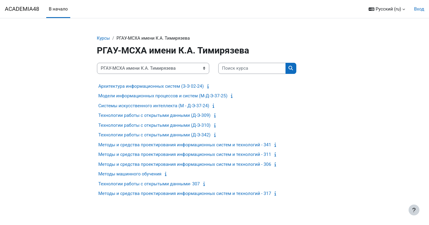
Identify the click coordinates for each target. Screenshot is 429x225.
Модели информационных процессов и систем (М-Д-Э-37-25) (163, 96)
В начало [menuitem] (58, 9)
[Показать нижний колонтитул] (414, 210)
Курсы (103, 38)
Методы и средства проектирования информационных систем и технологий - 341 (184, 144)
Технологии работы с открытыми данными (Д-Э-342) (154, 135)
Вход (419, 9)
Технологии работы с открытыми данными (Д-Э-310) (154, 125)
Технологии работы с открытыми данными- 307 (149, 184)
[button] (387, 9)
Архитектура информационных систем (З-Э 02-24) (151, 86)
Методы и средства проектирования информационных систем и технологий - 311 (184, 154)
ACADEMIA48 (22, 9)
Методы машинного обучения (130, 174)
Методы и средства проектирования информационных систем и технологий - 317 (184, 193)
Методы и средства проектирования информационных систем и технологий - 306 (184, 164)
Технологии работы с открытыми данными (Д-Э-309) (154, 115)
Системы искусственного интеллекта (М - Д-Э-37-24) (154, 105)
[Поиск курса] (252, 68)
